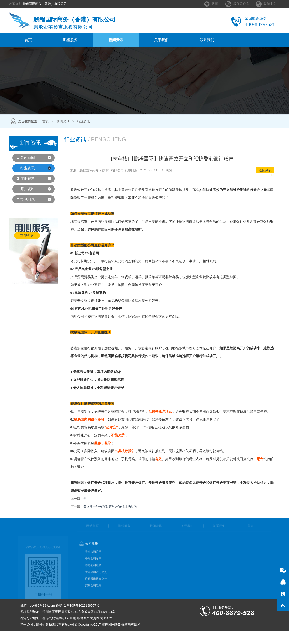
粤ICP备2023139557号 (83, 605)
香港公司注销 (93, 571)
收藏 (215, 4)
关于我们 (161, 40)
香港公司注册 (93, 557)
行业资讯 (83, 121)
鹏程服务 (70, 40)
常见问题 (27, 199)
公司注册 (91, 549)
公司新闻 (27, 158)
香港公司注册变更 (96, 577)
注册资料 (27, 178)
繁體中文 (270, 4)
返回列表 (265, 170)
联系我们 (207, 40)
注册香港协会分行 (96, 584)
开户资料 (27, 189)
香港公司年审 (93, 564)
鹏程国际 (101, 229)
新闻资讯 (116, 40)
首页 (28, 40)
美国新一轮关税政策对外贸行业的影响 (110, 506)
